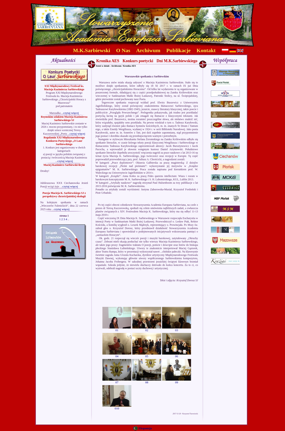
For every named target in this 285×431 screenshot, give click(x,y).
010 (116, 407)
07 (116, 381)
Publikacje (178, 50)
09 (176, 381)
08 (146, 381)
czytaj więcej (71, 113)
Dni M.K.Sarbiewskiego (177, 61)
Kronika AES (107, 61)
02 (146, 329)
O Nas (123, 50)
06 (176, 355)
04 (116, 355)
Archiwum (148, 50)
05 (146, 355)
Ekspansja (145, 428)
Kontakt (206, 50)
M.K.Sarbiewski (91, 50)
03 (176, 329)
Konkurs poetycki (138, 61)
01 (116, 329)
